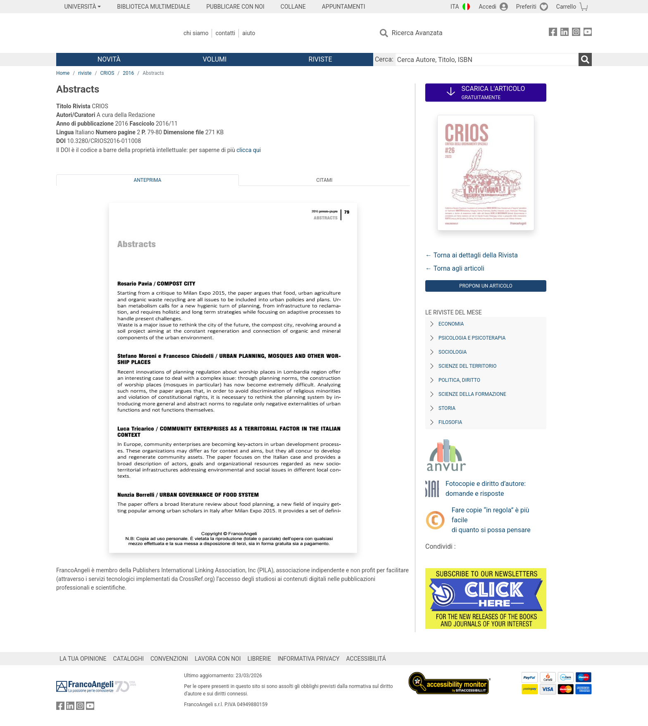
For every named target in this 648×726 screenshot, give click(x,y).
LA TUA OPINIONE (83, 658)
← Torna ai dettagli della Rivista (471, 255)
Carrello (566, 6)
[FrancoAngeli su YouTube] (588, 33)
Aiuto (248, 33)
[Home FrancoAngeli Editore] (111, 33)
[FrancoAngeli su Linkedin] (564, 33)
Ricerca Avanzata (417, 33)
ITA (454, 6)
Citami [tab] (324, 180)
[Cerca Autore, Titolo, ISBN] (487, 59)
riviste (84, 73)
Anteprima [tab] (148, 180)
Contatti (225, 33)
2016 (128, 73)
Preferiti (526, 6)
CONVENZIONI (169, 658)
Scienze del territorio (467, 366)
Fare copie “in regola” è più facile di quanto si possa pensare (491, 520)
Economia (451, 324)
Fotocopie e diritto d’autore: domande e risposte (486, 488)
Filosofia (450, 422)
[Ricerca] (585, 59)
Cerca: (384, 59)
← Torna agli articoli (454, 268)
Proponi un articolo (485, 286)
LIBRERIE (259, 658)
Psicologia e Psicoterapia (471, 338)
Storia (446, 408)
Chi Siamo (195, 33)
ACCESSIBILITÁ (366, 658)
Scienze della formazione (472, 394)
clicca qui (248, 150)
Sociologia (452, 352)
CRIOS (107, 73)
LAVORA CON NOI (218, 658)
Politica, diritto (459, 380)
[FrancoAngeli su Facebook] (553, 33)
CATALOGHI (128, 658)
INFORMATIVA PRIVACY (309, 658)
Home (62, 73)
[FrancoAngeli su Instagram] (576, 33)
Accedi (487, 6)
